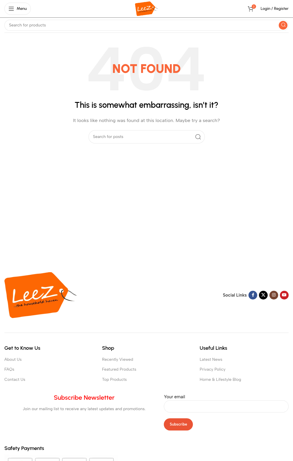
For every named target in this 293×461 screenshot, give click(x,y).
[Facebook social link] (252, 295)
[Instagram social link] (273, 295)
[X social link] (263, 295)
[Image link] (40, 294)
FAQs (9, 369)
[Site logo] (146, 8)
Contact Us (14, 379)
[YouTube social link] (284, 295)
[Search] (146, 25)
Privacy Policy (212, 369)
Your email (226, 401)
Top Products (114, 379)
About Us (13, 359)
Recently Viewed (117, 359)
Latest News (211, 359)
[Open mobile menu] (17, 9)
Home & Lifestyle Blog (220, 379)
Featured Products (119, 369)
